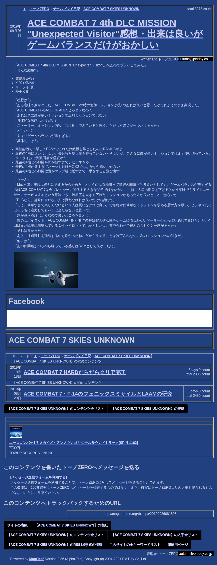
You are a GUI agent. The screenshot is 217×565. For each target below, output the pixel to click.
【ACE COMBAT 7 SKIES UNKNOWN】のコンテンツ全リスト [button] (55, 408)
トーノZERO (39, 9)
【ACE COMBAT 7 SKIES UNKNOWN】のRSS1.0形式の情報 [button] (54, 544)
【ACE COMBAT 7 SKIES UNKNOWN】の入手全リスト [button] (154, 535)
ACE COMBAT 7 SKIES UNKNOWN (111, 9)
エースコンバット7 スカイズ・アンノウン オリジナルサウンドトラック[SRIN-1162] (73, 443)
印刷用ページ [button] (177, 544)
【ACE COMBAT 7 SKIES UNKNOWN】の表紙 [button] (147, 408)
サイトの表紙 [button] (17, 525)
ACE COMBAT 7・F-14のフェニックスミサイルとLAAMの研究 (97, 394)
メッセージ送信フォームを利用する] (39, 477)
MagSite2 (36, 559)
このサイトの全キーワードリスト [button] (134, 544)
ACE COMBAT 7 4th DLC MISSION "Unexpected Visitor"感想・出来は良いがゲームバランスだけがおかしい (115, 33)
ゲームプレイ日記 (66, 9)
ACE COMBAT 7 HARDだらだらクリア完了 (74, 372)
